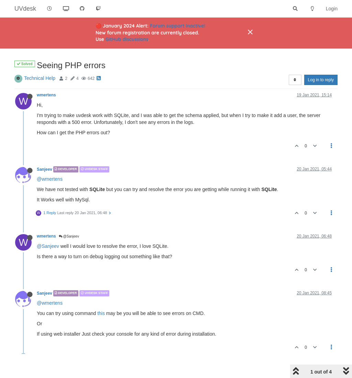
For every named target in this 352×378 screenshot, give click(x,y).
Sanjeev (44, 169)
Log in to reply (321, 79)
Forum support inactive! (177, 26)
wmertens (46, 95)
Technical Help (39, 78)
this (101, 313)
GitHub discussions (127, 39)
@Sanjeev (69, 236)
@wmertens (50, 179)
